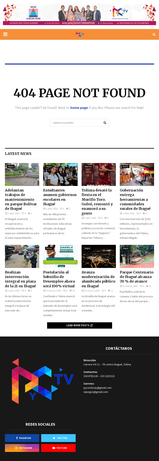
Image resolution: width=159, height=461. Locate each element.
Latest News (18, 153)
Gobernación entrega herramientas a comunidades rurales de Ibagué (135, 199)
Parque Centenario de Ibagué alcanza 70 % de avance (136, 277)
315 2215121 (107, 376)
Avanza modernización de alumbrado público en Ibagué (98, 279)
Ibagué (10, 166)
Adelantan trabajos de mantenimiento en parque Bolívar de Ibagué (21, 199)
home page (79, 107)
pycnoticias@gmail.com (98, 387)
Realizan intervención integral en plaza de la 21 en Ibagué (20, 279)
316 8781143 (91, 376)
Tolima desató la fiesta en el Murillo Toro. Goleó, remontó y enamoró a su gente (97, 202)
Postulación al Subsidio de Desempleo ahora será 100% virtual (59, 279)
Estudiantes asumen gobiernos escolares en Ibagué (60, 197)
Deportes (88, 166)
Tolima (125, 166)
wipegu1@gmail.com (96, 392)
